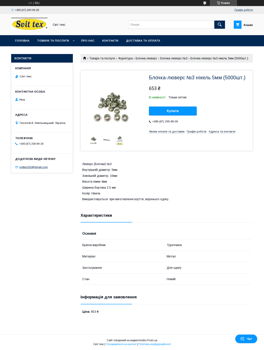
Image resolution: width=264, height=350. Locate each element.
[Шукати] (219, 25)
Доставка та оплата (143, 40)
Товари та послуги (53, 40)
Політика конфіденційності (154, 344)
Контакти (110, 40)
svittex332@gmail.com (33, 167)
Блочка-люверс (146, 58)
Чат (246, 339)
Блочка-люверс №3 (174, 58)
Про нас (87, 40)
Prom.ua (152, 340)
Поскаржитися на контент (121, 344)
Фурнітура (125, 58)
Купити (173, 111)
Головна (22, 40)
